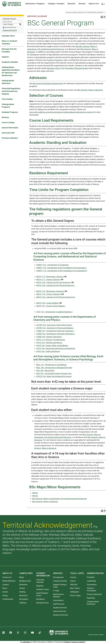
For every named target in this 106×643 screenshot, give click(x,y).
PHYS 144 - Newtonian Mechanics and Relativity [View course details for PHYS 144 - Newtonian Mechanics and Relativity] (55, 348)
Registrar (40, 586)
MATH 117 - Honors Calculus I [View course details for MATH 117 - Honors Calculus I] (48, 279)
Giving (4, 595)
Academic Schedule (10, 62)
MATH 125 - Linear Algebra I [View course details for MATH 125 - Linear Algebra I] (47, 303)
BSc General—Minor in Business (90, 90)
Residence (40, 599)
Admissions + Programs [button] (35, 4)
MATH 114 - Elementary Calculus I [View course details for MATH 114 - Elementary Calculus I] (50, 277)
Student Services (60, 608)
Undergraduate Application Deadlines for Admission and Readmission (11, 71)
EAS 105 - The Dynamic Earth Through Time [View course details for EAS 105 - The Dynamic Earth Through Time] (54, 373)
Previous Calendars (10, 138)
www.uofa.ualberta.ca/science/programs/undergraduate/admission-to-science (61, 112)
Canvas (73, 577)
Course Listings (8, 122)
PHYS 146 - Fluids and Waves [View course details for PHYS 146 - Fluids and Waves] (48, 351)
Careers (5, 584)
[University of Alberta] (11, 4)
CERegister (74, 592)
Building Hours (25, 581)
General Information (10, 128)
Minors (35, 496)
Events (5, 592)
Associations (58, 600)
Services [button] (81, 4)
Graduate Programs (10, 112)
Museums (23, 595)
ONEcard (73, 584)
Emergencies (58, 577)
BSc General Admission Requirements (48, 83)
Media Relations (8, 581)
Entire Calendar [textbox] (7, 21)
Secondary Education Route (76, 68)
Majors (35, 493)
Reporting (91, 598)
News (4, 588)
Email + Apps (75, 595)
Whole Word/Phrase (10, 27)
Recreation (23, 599)
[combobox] (85, 12)
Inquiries (5, 57)
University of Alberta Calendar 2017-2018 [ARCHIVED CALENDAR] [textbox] (84, 12)
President (91, 577)
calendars (26, 642)
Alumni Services (59, 611)
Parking (22, 592)
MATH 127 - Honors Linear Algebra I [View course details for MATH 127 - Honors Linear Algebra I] (50, 306)
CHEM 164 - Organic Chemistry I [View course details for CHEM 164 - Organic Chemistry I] (49, 337)
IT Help (56, 591)
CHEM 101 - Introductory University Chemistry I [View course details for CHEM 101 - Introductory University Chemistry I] (55, 331)
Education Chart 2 (54, 68)
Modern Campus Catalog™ (75, 642)
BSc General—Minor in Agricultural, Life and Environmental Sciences (59, 499)
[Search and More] (102, 4)
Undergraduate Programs (8, 105)
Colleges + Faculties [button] (56, 4)
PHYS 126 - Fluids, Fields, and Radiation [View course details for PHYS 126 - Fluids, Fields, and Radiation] (52, 345)
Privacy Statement (94, 594)
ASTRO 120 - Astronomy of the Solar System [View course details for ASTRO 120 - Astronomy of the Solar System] (54, 325)
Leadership (91, 581)
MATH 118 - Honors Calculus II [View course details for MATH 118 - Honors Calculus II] (48, 294)
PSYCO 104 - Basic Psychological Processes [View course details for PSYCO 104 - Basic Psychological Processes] (54, 376)
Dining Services (42, 603)
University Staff (8, 133)
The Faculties (7, 99)
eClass (73, 581)
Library (22, 588)
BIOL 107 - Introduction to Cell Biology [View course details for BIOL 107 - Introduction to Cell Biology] (51, 365)
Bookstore (23, 584)
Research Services (60, 615)
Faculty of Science (54, 60)
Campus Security (60, 581)
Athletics (22, 603)
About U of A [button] (94, 4)
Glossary (5, 117)
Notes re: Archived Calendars (9, 42)
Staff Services (58, 604)
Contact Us (6, 577)
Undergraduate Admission (8, 81)
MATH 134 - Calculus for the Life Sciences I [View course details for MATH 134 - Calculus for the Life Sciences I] (53, 282)
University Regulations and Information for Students (11, 91)
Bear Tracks (75, 588)
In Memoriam (7, 599)
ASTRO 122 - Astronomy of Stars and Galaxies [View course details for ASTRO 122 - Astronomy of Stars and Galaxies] (54, 328)
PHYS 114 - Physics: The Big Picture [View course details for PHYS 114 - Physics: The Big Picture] (50, 340)
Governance (92, 584)
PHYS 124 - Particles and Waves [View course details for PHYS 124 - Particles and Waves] (49, 343)
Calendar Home (8, 36)
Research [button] (71, 4)
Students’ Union (42, 589)
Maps (21, 577)
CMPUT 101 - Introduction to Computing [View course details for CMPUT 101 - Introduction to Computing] (52, 265)
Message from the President (9, 50)
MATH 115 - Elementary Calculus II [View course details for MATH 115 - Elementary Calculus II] (50, 291)
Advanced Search (10, 30)
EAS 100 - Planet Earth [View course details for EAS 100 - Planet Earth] (45, 370)
